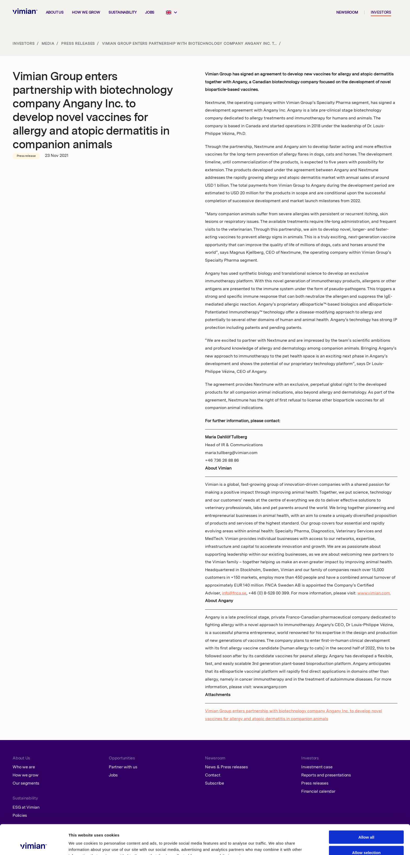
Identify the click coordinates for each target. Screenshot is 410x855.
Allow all (366, 809)
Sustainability (123, 12)
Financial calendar (318, 792)
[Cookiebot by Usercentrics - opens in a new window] (34, 845)
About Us (21, 758)
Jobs (149, 12)
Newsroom (347, 12)
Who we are (24, 767)
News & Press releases (226, 767)
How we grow (86, 12)
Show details (271, 844)
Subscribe (214, 783)
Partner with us (123, 767)
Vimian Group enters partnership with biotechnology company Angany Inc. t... (189, 44)
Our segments (26, 783)
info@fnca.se (234, 593)
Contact (212, 775)
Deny (366, 839)
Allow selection (366, 824)
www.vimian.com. (374, 593)
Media (48, 44)
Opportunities (122, 758)
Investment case (316, 767)
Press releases (78, 44)
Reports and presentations (326, 775)
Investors (381, 12)
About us (55, 12)
